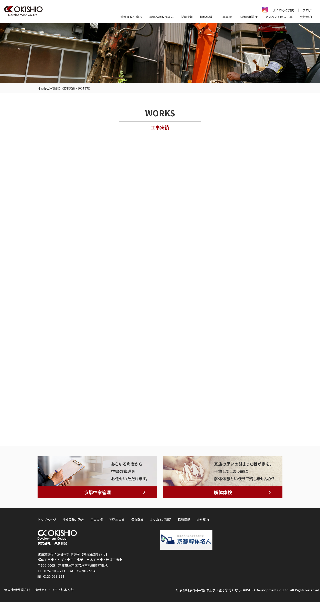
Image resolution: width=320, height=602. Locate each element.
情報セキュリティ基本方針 (54, 589)
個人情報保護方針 (17, 589)
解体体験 (206, 17)
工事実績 (225, 17)
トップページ (47, 519)
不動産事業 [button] (246, 17)
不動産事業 (116, 519)
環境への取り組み (161, 17)
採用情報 (187, 17)
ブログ (307, 10)
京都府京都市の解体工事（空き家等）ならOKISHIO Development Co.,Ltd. (234, 590)
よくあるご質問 (283, 10)
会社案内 (306, 17)
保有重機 (137, 519)
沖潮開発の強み (131, 17)
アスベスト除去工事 (278, 17)
